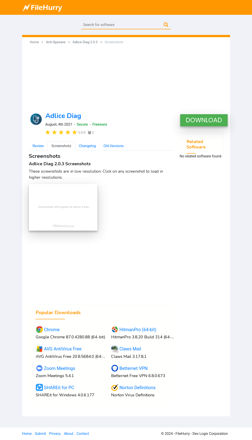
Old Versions (114, 146)
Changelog (87, 146)
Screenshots (61, 146)
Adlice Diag (63, 115)
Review (38, 146)
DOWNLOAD (204, 120)
